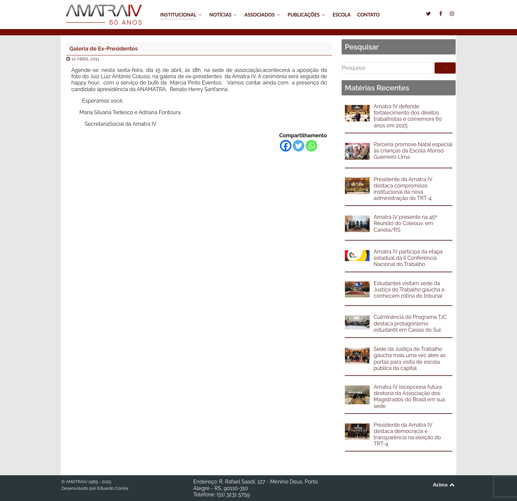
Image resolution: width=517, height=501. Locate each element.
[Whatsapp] (311, 145)
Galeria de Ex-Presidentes (104, 48)
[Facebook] (285, 145)
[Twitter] (298, 145)
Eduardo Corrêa (112, 488)
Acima (444, 484)
